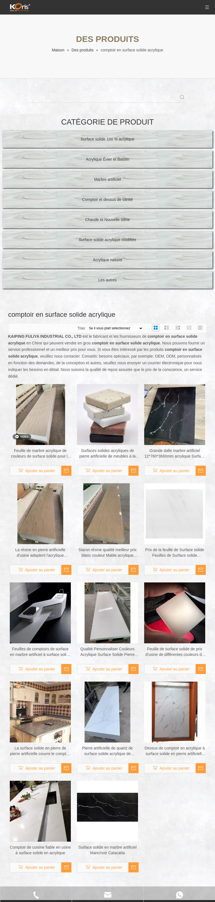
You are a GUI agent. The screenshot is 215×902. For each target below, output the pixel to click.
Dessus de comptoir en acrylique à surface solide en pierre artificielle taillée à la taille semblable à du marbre (175, 751)
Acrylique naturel (107, 260)
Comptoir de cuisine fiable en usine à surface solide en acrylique (40, 850)
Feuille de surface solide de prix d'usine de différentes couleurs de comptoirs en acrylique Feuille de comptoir (175, 652)
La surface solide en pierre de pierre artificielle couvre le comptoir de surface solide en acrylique (40, 751)
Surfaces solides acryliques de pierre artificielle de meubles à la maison (108, 453)
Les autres (107, 280)
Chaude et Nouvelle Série (107, 219)
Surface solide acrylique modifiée (107, 239)
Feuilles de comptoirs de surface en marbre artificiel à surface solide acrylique (40, 652)
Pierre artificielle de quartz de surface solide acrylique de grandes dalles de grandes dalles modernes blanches (107, 751)
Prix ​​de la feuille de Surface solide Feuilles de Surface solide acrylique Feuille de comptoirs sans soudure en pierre (174, 553)
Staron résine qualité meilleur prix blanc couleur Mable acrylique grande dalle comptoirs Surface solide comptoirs (107, 553)
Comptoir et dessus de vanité (107, 199)
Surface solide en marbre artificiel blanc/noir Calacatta (107, 850)
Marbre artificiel (107, 179)
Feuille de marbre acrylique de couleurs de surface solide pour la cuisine (40, 453)
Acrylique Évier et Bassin (107, 159)
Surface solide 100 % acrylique (107, 139)
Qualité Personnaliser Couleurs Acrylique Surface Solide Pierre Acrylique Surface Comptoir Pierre (107, 652)
